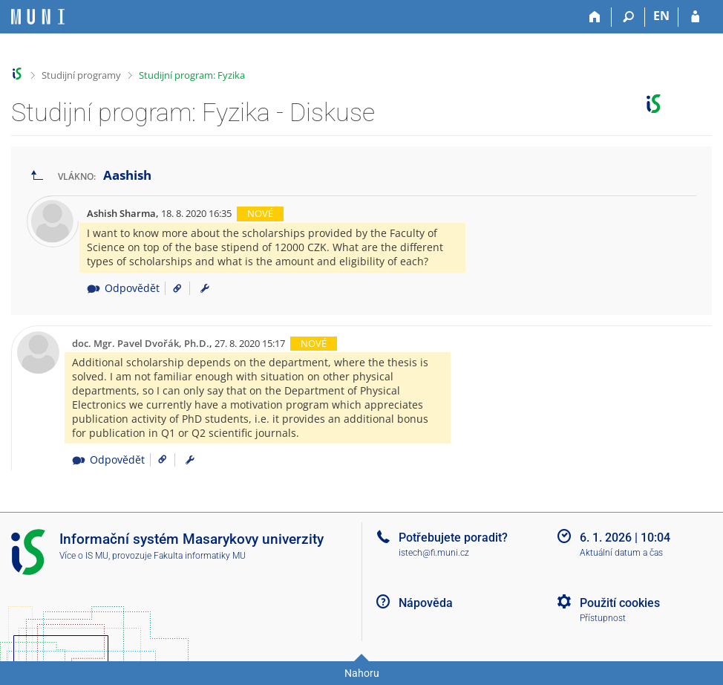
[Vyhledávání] (628, 17)
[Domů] (595, 17)
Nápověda (426, 603)
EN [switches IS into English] (661, 15)
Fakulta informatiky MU (200, 556)
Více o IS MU (83, 556)
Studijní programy (81, 75)
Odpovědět (123, 288)
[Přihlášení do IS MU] (695, 17)
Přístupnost (603, 618)
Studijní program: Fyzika (192, 75)
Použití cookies (620, 603)
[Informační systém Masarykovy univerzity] (38, 16)
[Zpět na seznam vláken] (37, 176)
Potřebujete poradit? (453, 537)
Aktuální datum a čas (621, 553)
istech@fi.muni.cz (434, 553)
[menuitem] (205, 288)
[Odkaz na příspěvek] (172, 288)
